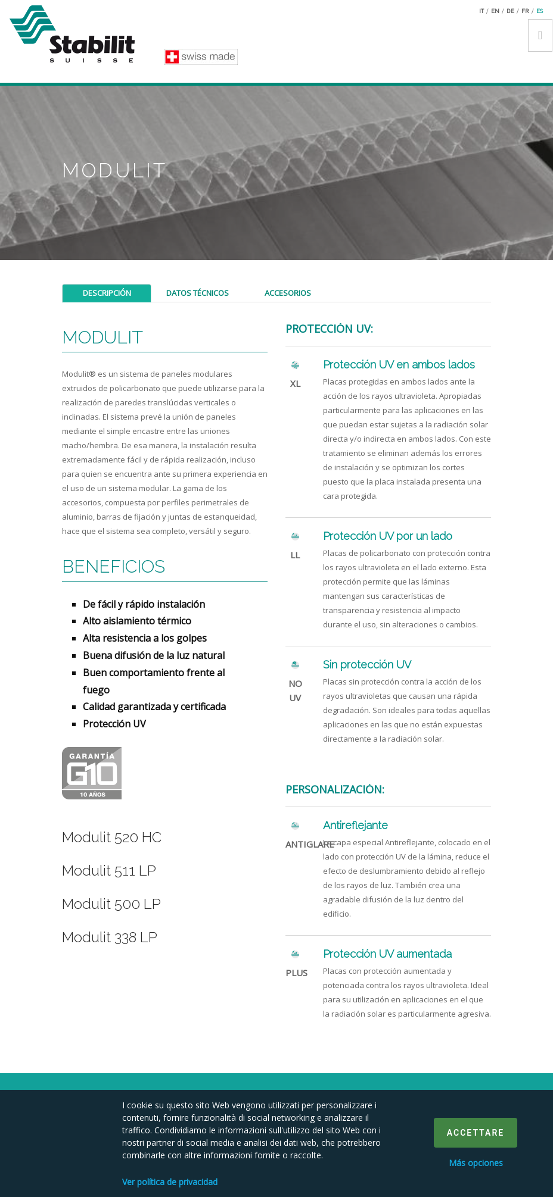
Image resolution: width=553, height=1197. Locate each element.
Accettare (475, 1132)
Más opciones (476, 1162)
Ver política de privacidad (170, 1181)
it (481, 10)
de (510, 10)
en (495, 10)
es (539, 10)
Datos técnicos (197, 292)
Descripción (107, 292)
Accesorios (288, 292)
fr (525, 10)
